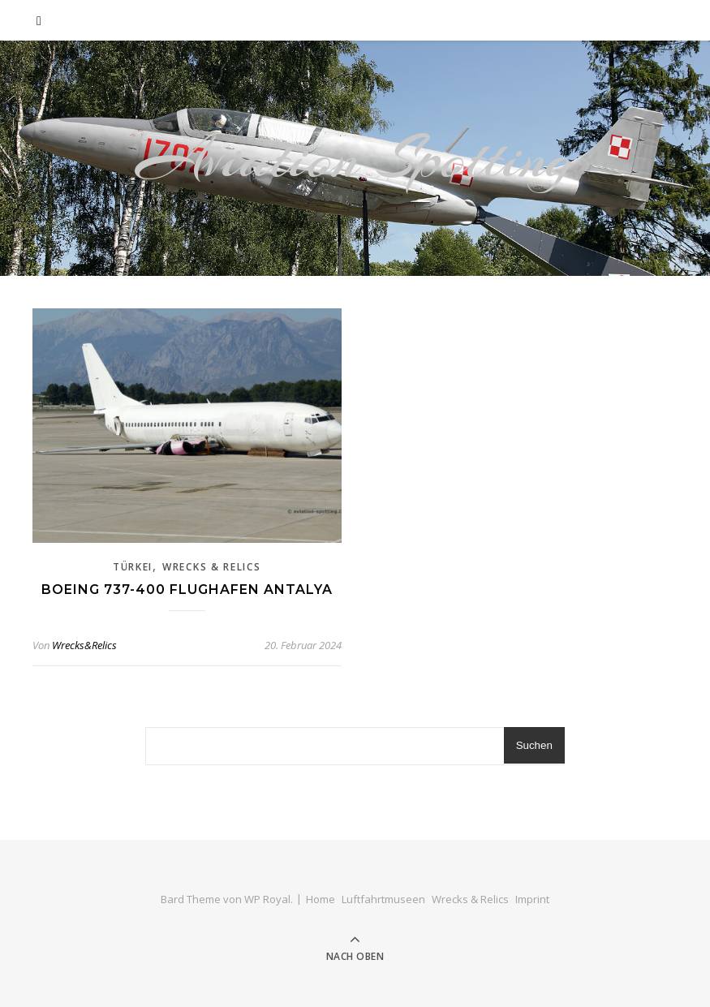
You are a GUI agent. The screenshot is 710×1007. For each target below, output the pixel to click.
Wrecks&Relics (84, 645)
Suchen (534, 745)
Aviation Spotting (355, 158)
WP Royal (267, 899)
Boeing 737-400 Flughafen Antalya (187, 589)
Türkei (133, 567)
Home (320, 899)
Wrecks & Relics (211, 567)
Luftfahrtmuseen (383, 899)
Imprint (532, 899)
